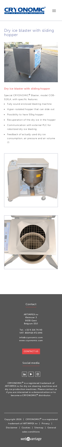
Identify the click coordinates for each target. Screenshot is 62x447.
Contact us (31, 351)
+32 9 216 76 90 (33, 330)
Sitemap (38, 427)
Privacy (46, 423)
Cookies (26, 427)
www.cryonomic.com (31, 340)
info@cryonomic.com (31, 337)
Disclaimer (12, 427)
